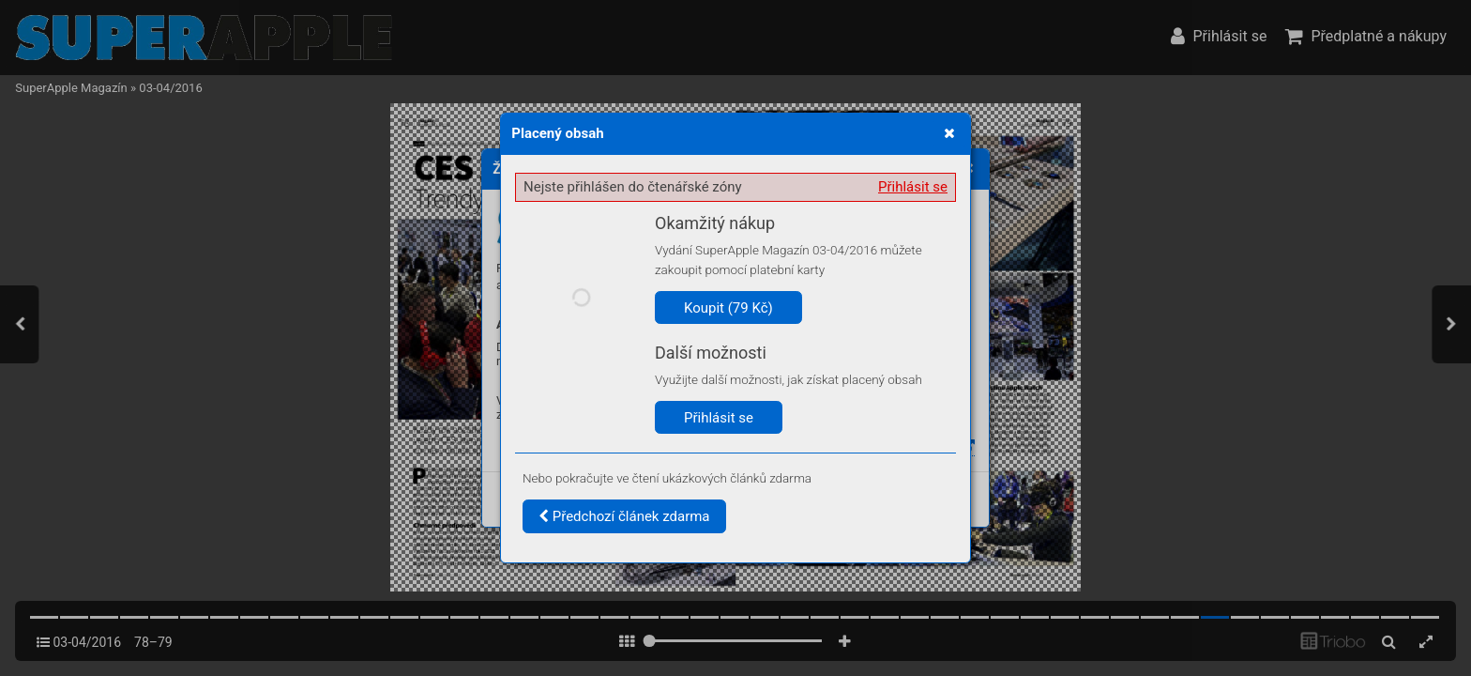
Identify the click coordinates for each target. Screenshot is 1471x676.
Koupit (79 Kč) (728, 308)
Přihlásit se (913, 186)
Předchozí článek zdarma (624, 516)
